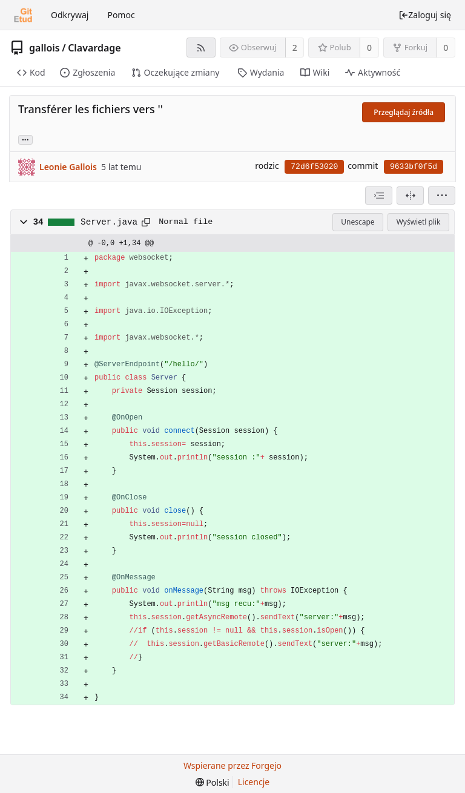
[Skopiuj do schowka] (145, 222)
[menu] (441, 195)
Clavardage (94, 48)
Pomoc (120, 15)
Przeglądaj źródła (404, 112)
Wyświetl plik (419, 222)
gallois (44, 48)
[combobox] (378, 195)
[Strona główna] (23, 15)
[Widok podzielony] (410, 195)
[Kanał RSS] (200, 48)
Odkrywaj (69, 15)
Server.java (109, 222)
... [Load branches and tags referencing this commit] (25, 139)
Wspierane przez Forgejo (232, 765)
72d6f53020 (314, 166)
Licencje (253, 782)
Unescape (357, 222)
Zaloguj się (424, 15)
